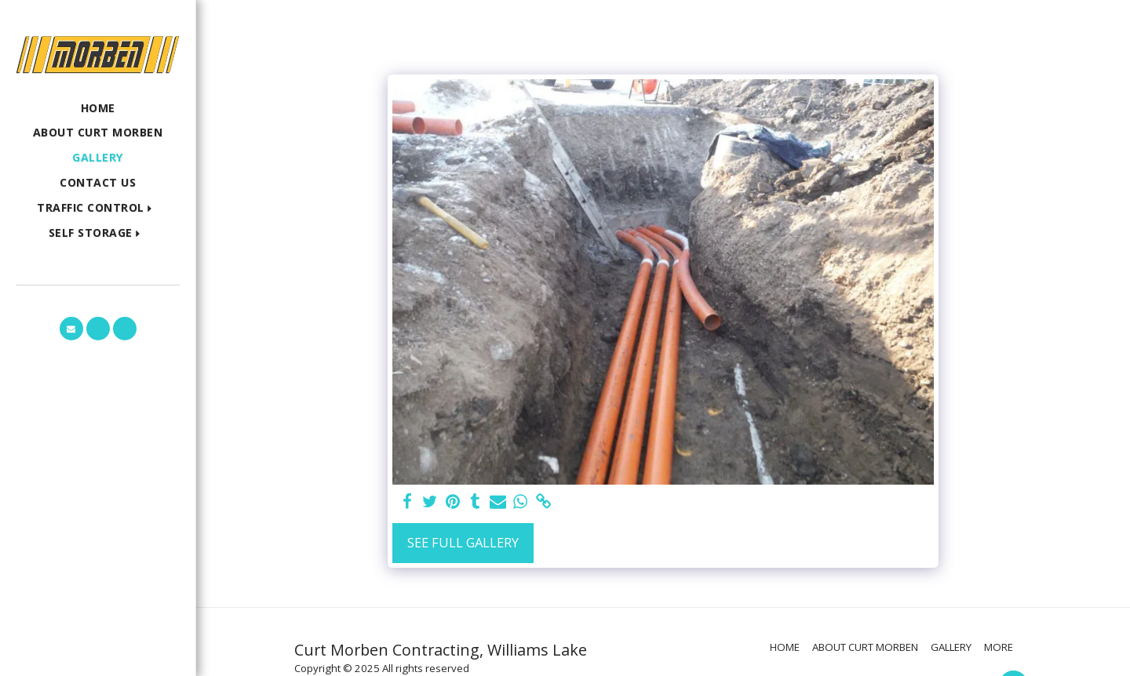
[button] (98, 208)
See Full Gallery (463, 542)
